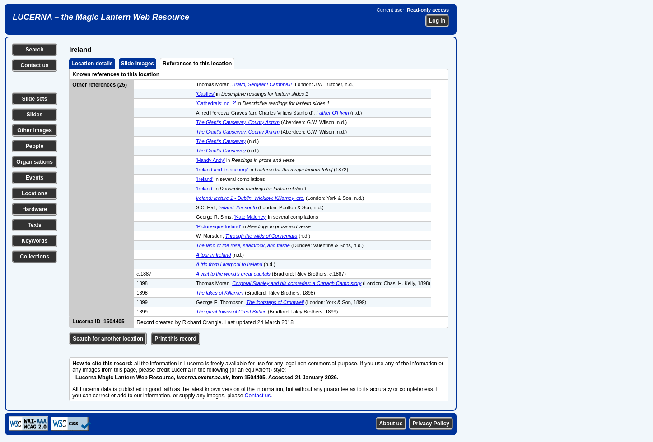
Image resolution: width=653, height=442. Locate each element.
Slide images (137, 63)
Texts (34, 225)
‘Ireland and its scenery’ (222, 169)
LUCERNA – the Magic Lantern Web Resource (101, 17)
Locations (34, 193)
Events (34, 178)
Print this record (175, 339)
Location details (91, 63)
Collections (34, 256)
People (34, 146)
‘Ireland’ (204, 179)
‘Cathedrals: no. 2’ (216, 103)
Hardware (34, 209)
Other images (34, 130)
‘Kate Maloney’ (250, 217)
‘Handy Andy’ (210, 160)
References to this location (197, 63)
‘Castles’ (205, 94)
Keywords (34, 241)
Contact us (34, 65)
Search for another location (108, 339)
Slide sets (34, 99)
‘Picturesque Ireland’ (218, 226)
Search (34, 49)
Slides (34, 114)
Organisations (34, 162)
